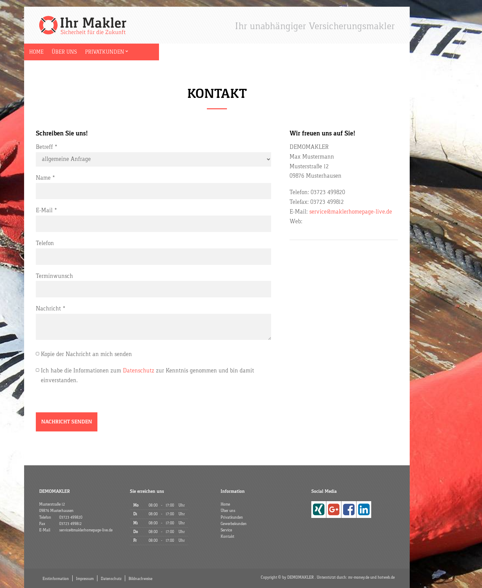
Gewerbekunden (166, 52)
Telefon (45, 243)
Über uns (75, 52)
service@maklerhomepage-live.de (350, 211)
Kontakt (237, 52)
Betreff (44, 147)
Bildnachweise (140, 578)
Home (47, 52)
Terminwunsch (54, 276)
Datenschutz (138, 370)
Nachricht (48, 308)
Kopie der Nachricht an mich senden (86, 354)
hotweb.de (386, 577)
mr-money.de (358, 577)
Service (207, 52)
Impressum (85, 578)
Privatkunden (115, 52)
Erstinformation (56, 578)
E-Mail (44, 210)
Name (43, 177)
